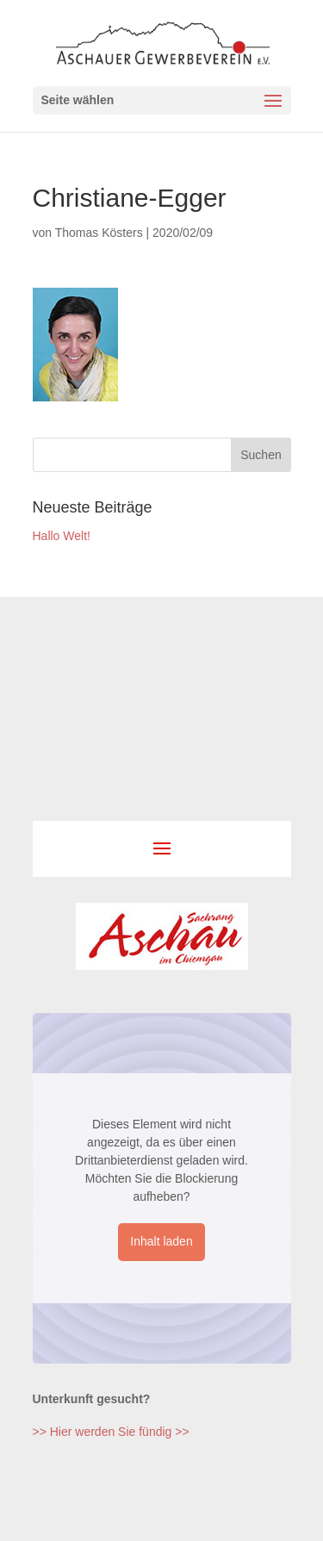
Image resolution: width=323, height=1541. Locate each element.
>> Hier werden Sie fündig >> (111, 1431)
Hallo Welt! (61, 536)
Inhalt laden (161, 1241)
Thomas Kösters (99, 232)
